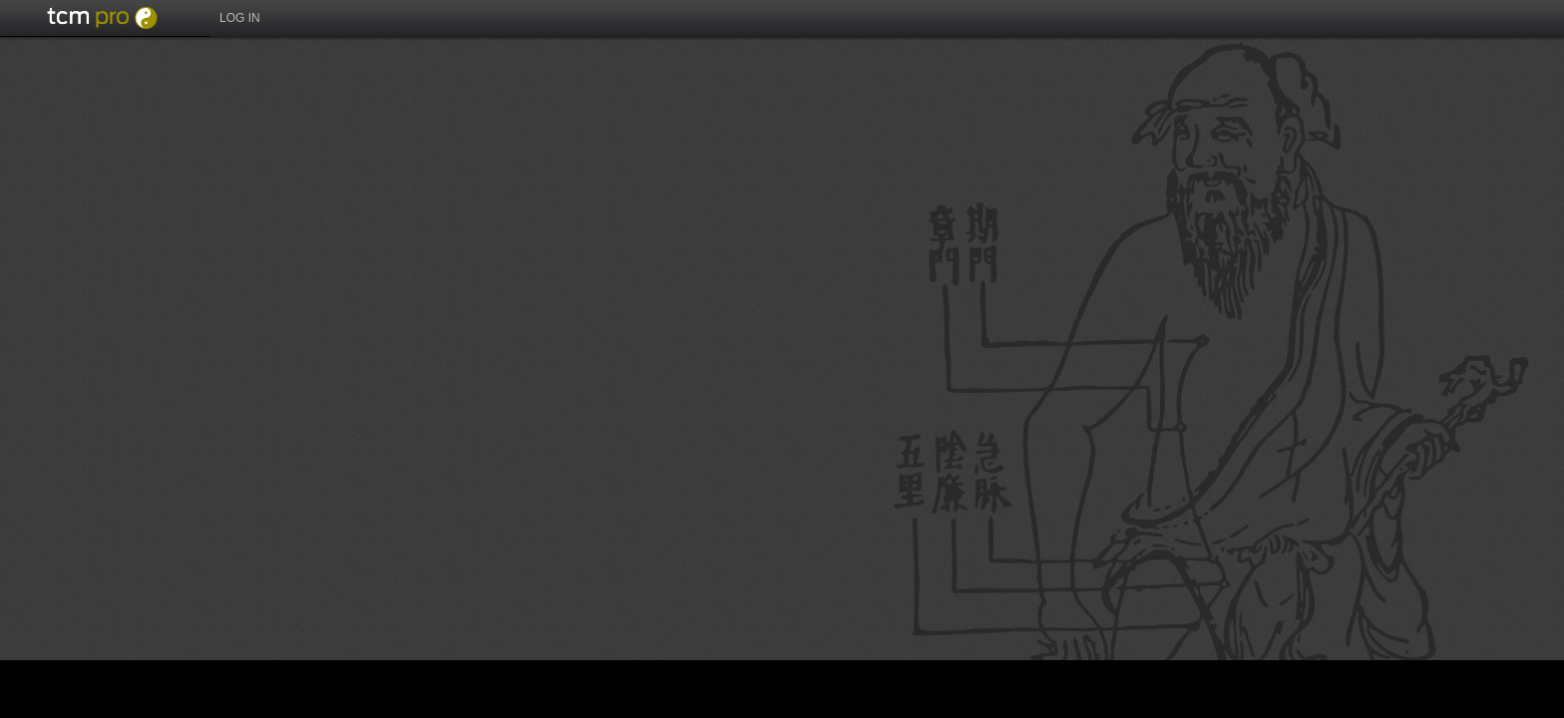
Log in (239, 18)
